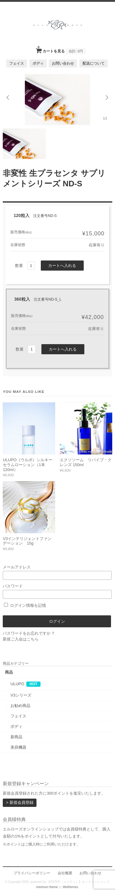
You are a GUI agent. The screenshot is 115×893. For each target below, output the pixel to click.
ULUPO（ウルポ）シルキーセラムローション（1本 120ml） (27, 465)
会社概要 (65, 873)
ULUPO (17, 684)
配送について (93, 63)
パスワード (57, 591)
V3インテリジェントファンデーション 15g (27, 541)
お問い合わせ (63, 63)
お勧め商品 (20, 705)
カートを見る (62, 49)
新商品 (16, 737)
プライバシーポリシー (31, 873)
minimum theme (47, 887)
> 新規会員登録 (19, 802)
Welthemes (70, 887)
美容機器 (18, 747)
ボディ (38, 63)
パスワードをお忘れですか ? (28, 633)
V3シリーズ (20, 695)
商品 (9, 672)
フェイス (16, 63)
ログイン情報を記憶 (25, 605)
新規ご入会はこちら (21, 639)
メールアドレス (57, 572)
